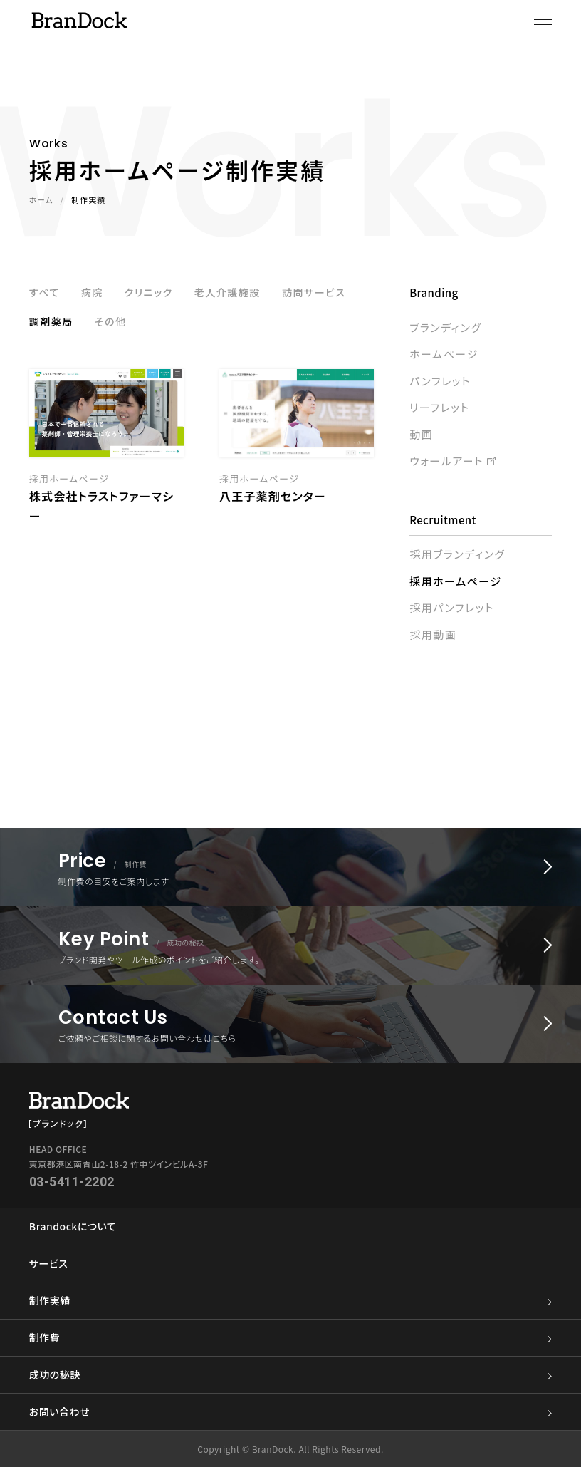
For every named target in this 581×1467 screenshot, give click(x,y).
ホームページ (443, 353)
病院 (94, 292)
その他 (204, 323)
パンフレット (440, 380)
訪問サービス (63, 323)
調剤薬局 (141, 323)
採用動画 (432, 634)
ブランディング (445, 327)
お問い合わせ (290, 1411)
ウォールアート (446, 460)
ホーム (41, 200)
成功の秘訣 (290, 1374)
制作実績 (290, 1300)
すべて (45, 292)
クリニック (153, 292)
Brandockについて (72, 1226)
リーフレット (439, 407)
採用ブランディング (457, 553)
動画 (421, 434)
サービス (48, 1263)
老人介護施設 (236, 292)
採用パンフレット (451, 607)
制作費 (290, 1337)
